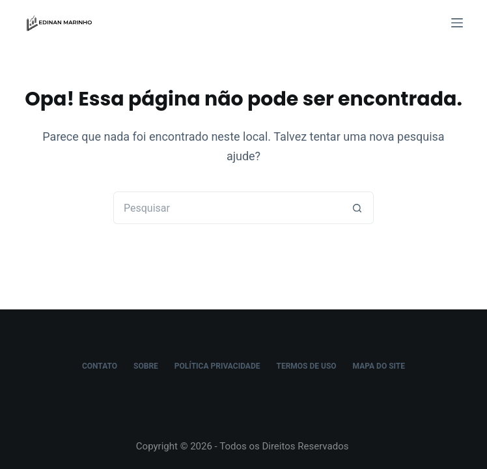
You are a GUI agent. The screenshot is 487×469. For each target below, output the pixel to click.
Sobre (145, 366)
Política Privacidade (217, 366)
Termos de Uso (306, 366)
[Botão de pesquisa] (357, 208)
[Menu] (457, 23)
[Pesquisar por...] (227, 208)
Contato (99, 366)
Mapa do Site (379, 366)
